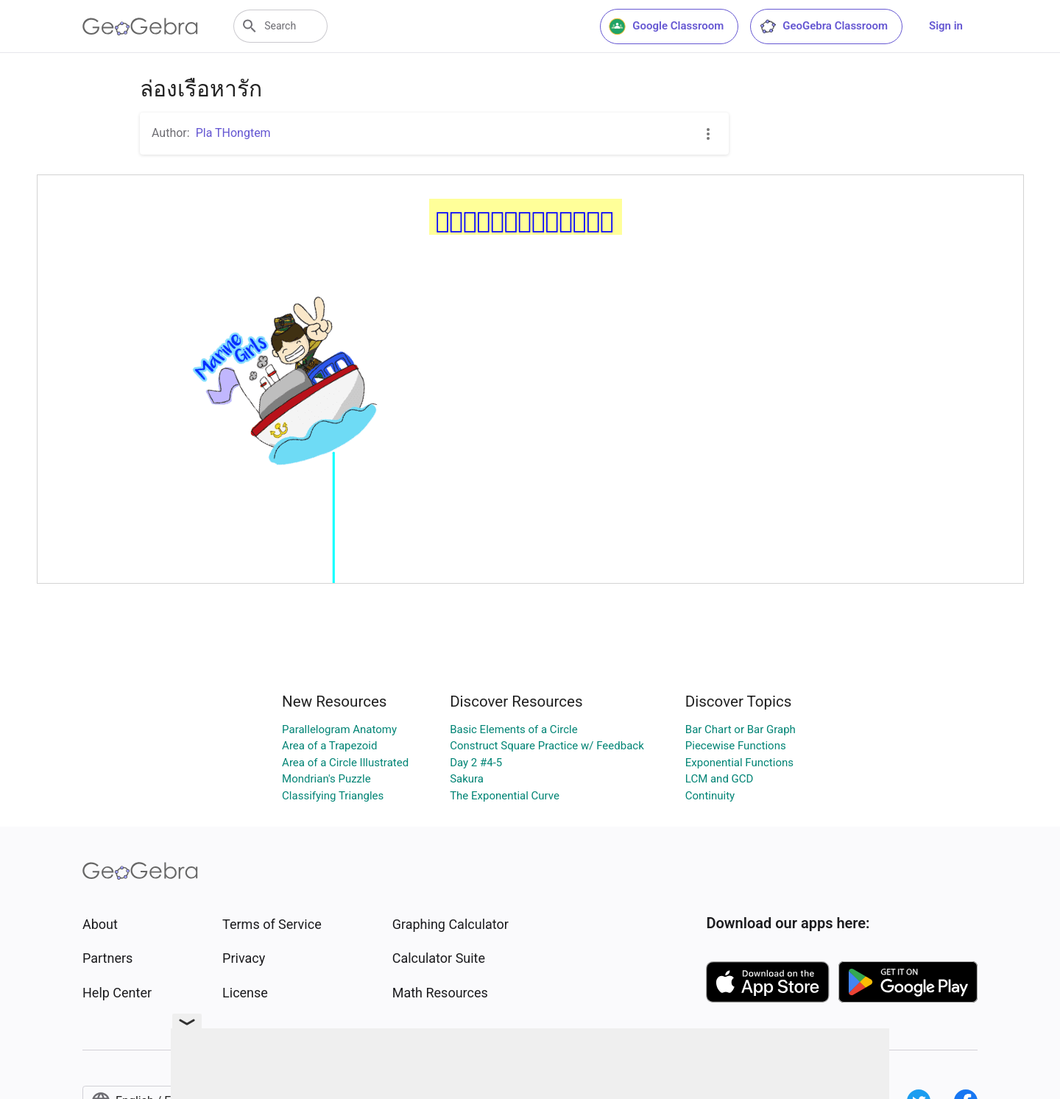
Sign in (946, 25)
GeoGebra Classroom (823, 26)
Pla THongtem (233, 133)
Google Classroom (666, 26)
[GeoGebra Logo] (140, 26)
